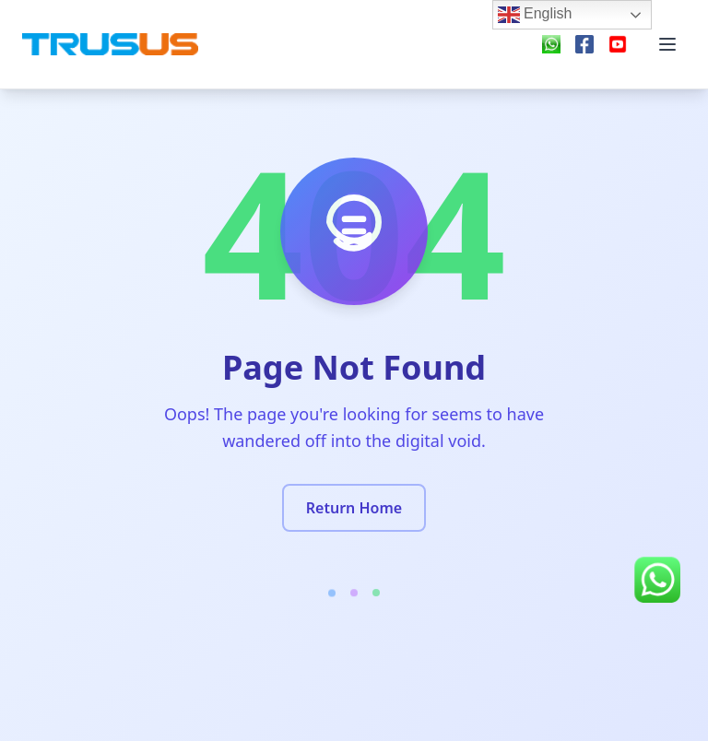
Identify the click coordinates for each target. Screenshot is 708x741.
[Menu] (667, 44)
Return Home (354, 508)
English (535, 15)
